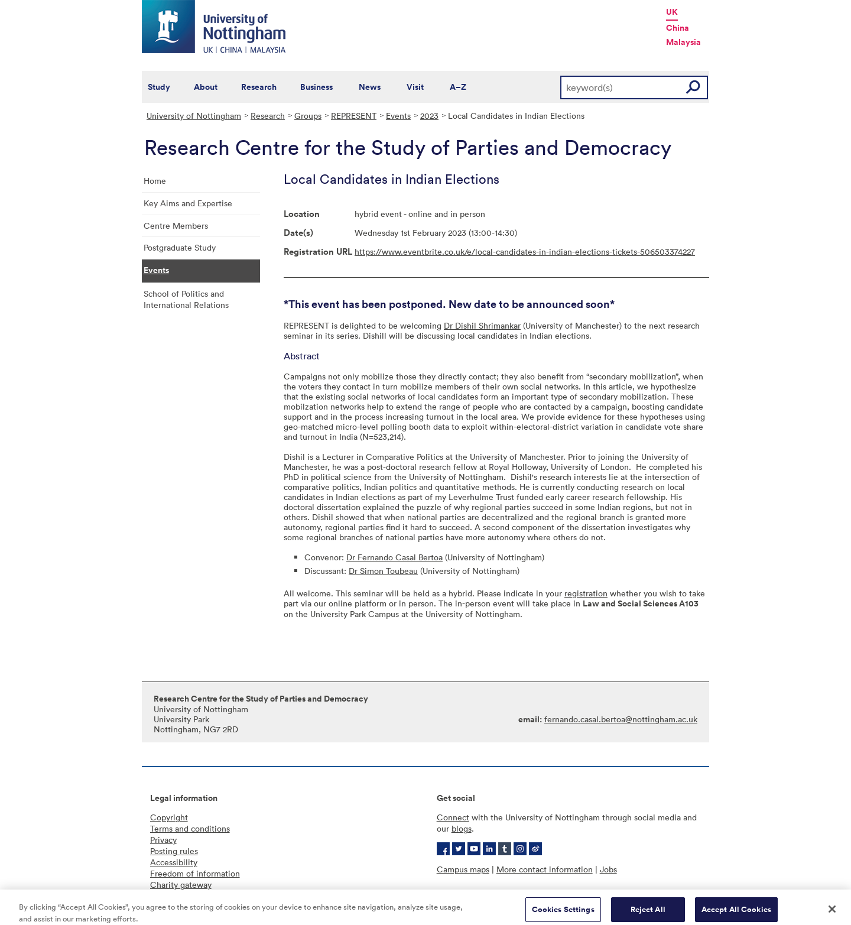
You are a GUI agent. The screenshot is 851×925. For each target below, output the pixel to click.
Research (259, 87)
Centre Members (176, 225)
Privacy (163, 839)
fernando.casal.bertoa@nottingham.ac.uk (620, 719)
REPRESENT (353, 115)
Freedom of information (195, 873)
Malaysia (683, 42)
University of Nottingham (194, 115)
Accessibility (173, 862)
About (205, 87)
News (370, 87)
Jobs (608, 869)
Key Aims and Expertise (188, 203)
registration (586, 593)
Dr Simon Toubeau (383, 570)
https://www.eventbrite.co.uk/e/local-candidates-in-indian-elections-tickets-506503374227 (525, 251)
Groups (307, 115)
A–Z (458, 87)
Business (316, 87)
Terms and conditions (190, 828)
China (677, 28)
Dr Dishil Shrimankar (482, 325)
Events (398, 115)
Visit (415, 87)
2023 (429, 115)
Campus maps (463, 869)
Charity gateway (181, 884)
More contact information (544, 869)
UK (672, 12)
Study (159, 87)
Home (155, 180)
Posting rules (174, 850)
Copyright (169, 817)
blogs (462, 828)
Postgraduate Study (180, 247)
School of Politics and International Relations (186, 299)
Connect (453, 817)
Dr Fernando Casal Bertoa (394, 557)
